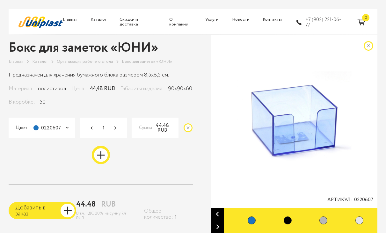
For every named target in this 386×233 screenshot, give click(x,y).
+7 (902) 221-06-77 (323, 22)
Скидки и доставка (129, 22)
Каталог (98, 19)
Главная (70, 19)
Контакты (272, 19)
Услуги (212, 19)
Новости (241, 19)
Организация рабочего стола (85, 62)
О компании (178, 22)
